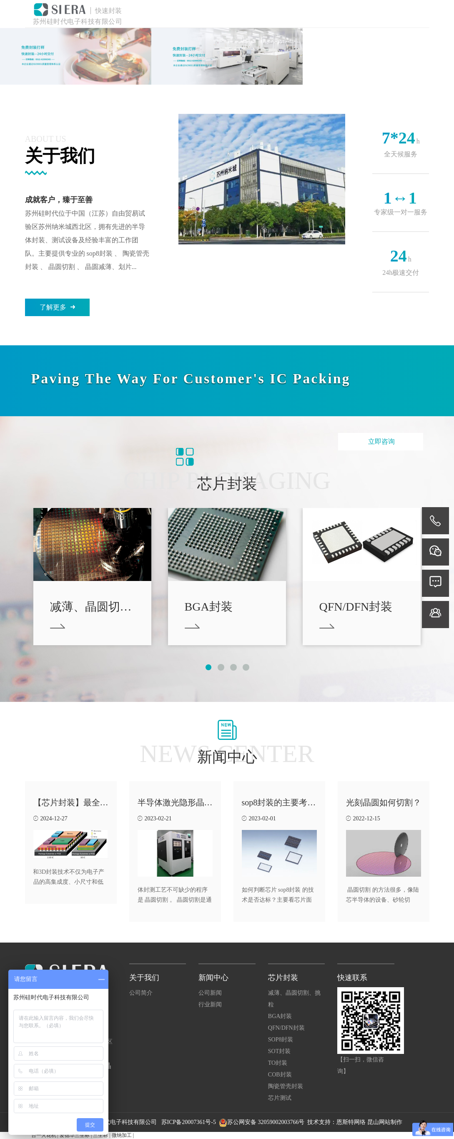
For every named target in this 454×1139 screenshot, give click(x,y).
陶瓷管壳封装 (285, 1086)
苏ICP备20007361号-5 (189, 1122)
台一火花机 (43, 1135)
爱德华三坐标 (75, 1135)
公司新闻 (210, 993)
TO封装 (277, 1063)
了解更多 (57, 307)
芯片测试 (279, 1098)
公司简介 (141, 993)
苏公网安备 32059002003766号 (266, 1122)
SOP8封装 (280, 1039)
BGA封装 (280, 1016)
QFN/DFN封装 (286, 1028)
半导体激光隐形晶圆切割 (183, 802)
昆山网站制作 (384, 1122)
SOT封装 (279, 1051)
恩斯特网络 (351, 1122)
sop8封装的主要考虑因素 (287, 802)
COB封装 (280, 1074)
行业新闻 (210, 1004)
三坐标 (100, 1135)
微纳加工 (122, 1135)
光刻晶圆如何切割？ (383, 802)
